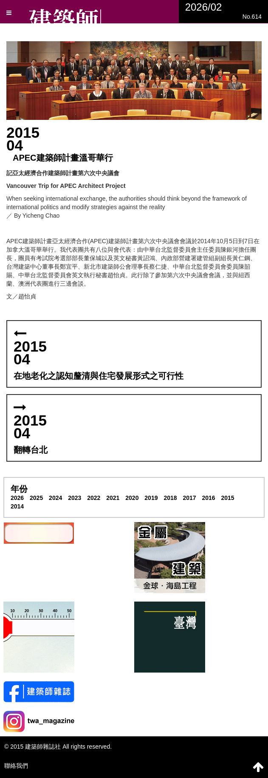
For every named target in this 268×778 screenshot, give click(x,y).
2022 (93, 497)
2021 (112, 497)
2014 (17, 506)
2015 (227, 497)
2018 (170, 497)
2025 (36, 497)
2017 (189, 497)
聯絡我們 (16, 765)
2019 (151, 497)
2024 (55, 497)
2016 (208, 497)
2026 (17, 497)
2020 (131, 497)
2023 (74, 497)
